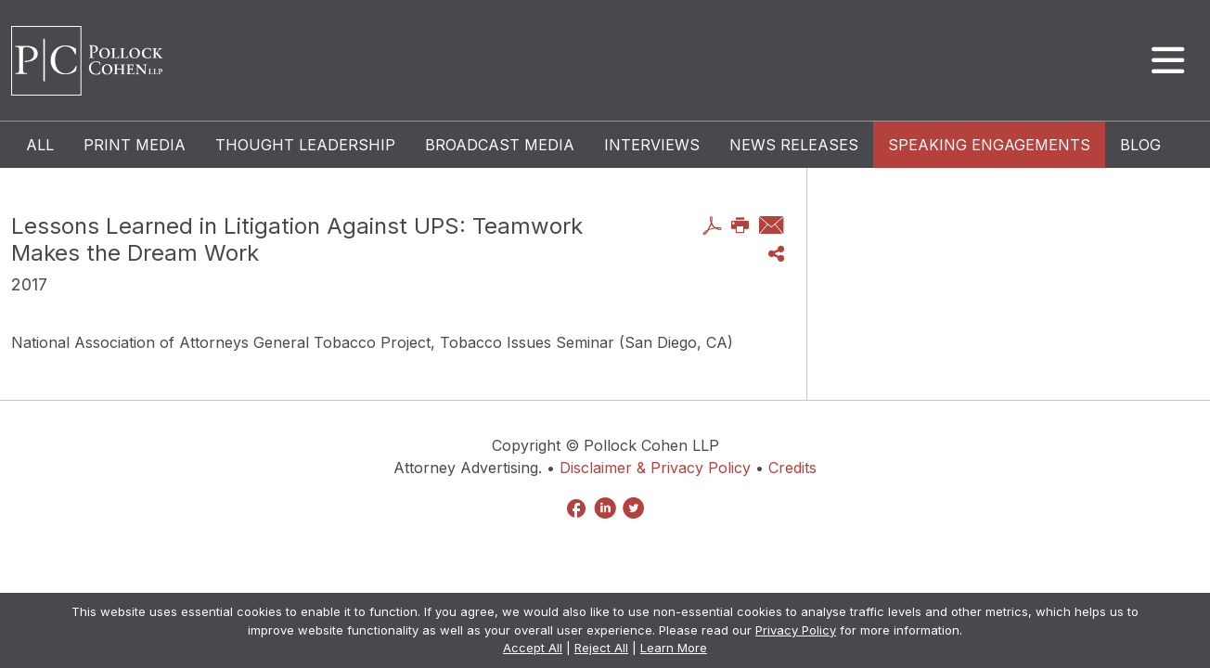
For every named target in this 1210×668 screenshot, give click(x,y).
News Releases (793, 144)
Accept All (532, 647)
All (40, 144)
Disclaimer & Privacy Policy (655, 467)
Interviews (652, 144)
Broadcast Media (499, 144)
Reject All (601, 647)
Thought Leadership (305, 144)
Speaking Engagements (989, 144)
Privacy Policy (795, 630)
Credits (792, 467)
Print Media (135, 144)
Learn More (673, 647)
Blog (1140, 144)
